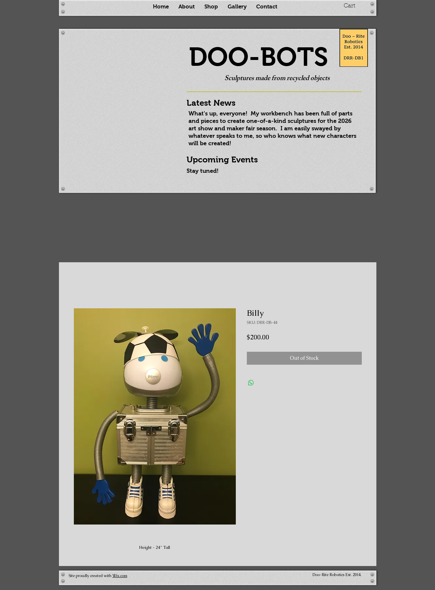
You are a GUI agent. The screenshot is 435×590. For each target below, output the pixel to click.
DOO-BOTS (258, 56)
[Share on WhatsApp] (251, 383)
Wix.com (119, 575)
